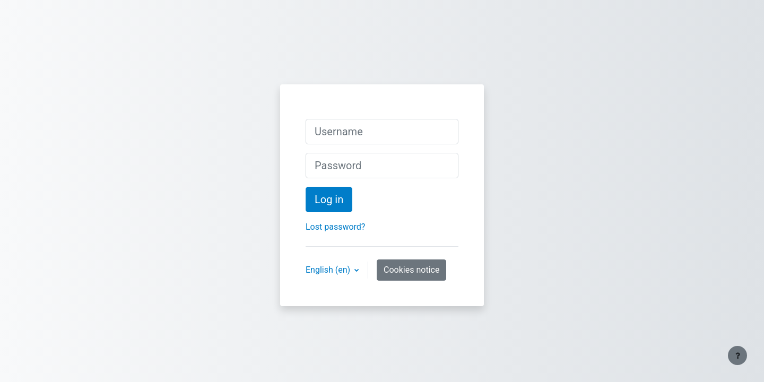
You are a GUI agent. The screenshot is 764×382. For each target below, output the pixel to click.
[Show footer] (737, 355)
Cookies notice (411, 270)
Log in (329, 199)
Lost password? (335, 227)
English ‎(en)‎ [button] (329, 270)
